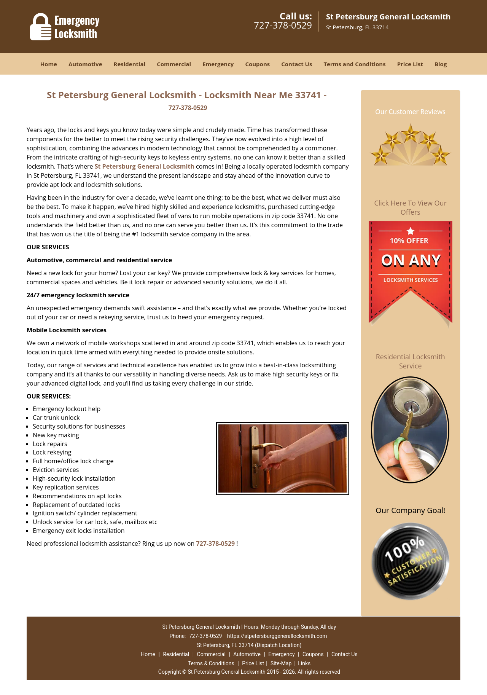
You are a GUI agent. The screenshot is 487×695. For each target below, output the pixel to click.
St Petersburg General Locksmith (144, 166)
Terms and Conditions (354, 64)
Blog (440, 64)
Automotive (85, 64)
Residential (130, 64)
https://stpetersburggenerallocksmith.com (277, 636)
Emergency (218, 64)
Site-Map (281, 663)
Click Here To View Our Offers (410, 207)
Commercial (174, 64)
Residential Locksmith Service (410, 361)
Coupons (257, 64)
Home (48, 64)
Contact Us (296, 64)
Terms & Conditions (211, 663)
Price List (410, 64)
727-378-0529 (283, 25)
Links (304, 663)
